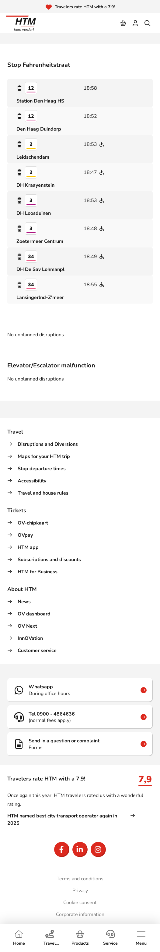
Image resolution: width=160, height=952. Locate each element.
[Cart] (123, 23)
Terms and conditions (80, 878)
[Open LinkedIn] (80, 849)
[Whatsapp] (80, 690)
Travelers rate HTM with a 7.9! (85, 7)
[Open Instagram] (98, 849)
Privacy (80, 890)
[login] (136, 23)
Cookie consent (80, 902)
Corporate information (80, 914)
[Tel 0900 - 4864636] (80, 717)
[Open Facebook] (61, 849)
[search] (148, 23)
